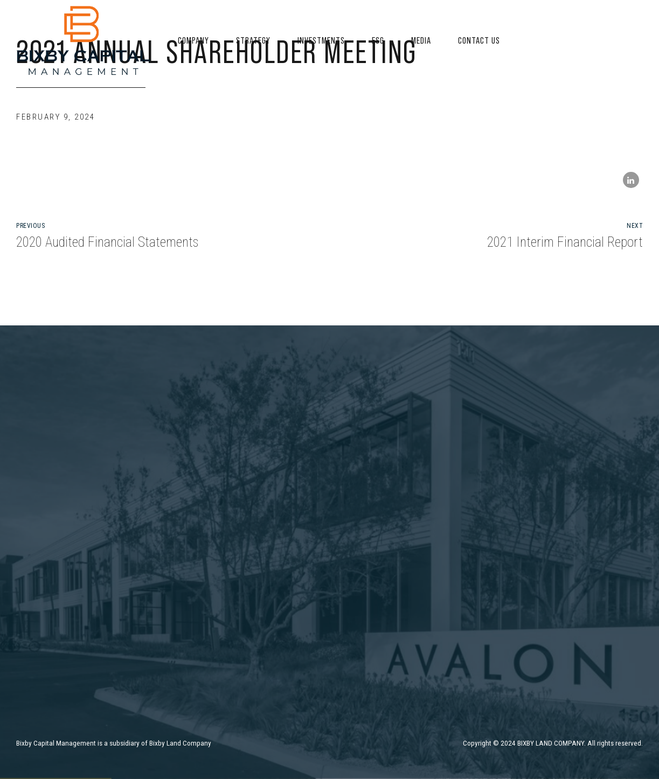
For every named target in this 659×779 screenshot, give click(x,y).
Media (421, 40)
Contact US (479, 40)
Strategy (253, 40)
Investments (321, 40)
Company (193, 40)
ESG (378, 40)
